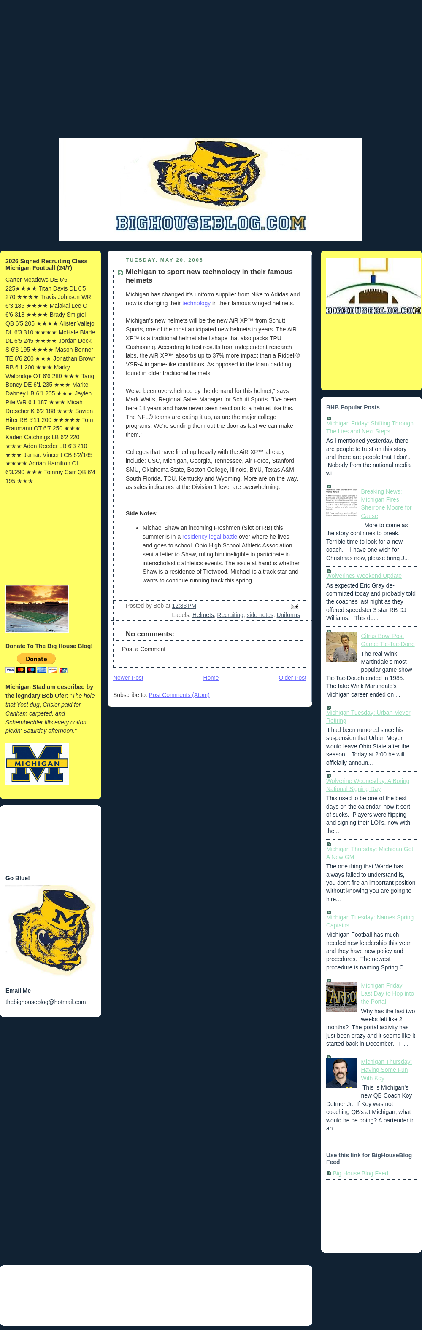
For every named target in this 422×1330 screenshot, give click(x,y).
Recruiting (230, 615)
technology (196, 303)
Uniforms (288, 615)
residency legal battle (210, 536)
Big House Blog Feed (360, 1173)
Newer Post (128, 677)
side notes (260, 615)
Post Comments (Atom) (179, 695)
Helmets (203, 615)
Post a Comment (143, 649)
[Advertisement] (50, 535)
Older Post (292, 677)
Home (211, 677)
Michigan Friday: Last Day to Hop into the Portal (387, 993)
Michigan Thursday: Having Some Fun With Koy (386, 1070)
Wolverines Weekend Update (364, 575)
